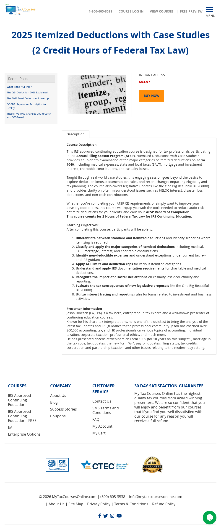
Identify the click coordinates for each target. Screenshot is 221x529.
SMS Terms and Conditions (105, 410)
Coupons (58, 416)
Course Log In (131, 11)
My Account (102, 426)
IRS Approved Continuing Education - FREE (22, 416)
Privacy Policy (98, 503)
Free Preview (191, 11)
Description (76, 134)
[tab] (75, 134)
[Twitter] (105, 516)
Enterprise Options (24, 434)
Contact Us (101, 401)
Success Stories (63, 409)
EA (10, 427)
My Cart (99, 433)
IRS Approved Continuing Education (19, 400)
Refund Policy (163, 503)
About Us (58, 395)
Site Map (75, 503)
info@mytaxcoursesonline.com (155, 496)
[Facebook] (99, 516)
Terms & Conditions (131, 503)
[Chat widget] (209, 517)
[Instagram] (112, 516)
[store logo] (20, 10)
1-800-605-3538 (100, 11)
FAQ (95, 419)
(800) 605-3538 (112, 496)
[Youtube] (119, 516)
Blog (54, 402)
